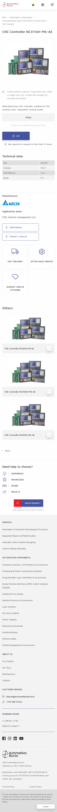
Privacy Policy (8, 787)
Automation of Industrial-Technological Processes (25, 529)
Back (7, 451)
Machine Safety (9, 639)
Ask (16, 136)
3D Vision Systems (10, 613)
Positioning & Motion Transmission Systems (22, 571)
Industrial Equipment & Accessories (18, 645)
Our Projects (8, 661)
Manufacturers (8, 674)
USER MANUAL (14, 227)
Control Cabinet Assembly (14, 548)
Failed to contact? (11, 726)
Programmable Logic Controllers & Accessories (24, 20)
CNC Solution (8, 24)
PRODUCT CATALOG (16, 236)
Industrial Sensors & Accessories (17, 600)
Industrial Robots (10, 632)
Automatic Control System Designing (19, 542)
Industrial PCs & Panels (12, 594)
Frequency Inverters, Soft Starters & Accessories (25, 565)
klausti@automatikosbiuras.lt (18, 696)
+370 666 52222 (12, 701)
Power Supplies (9, 619)
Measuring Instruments (12, 626)
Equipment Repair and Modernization (19, 536)
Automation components (21, 17)
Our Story (6, 667)
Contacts (6, 680)
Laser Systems (9, 607)
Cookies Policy (35, 787)
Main (4, 17)
